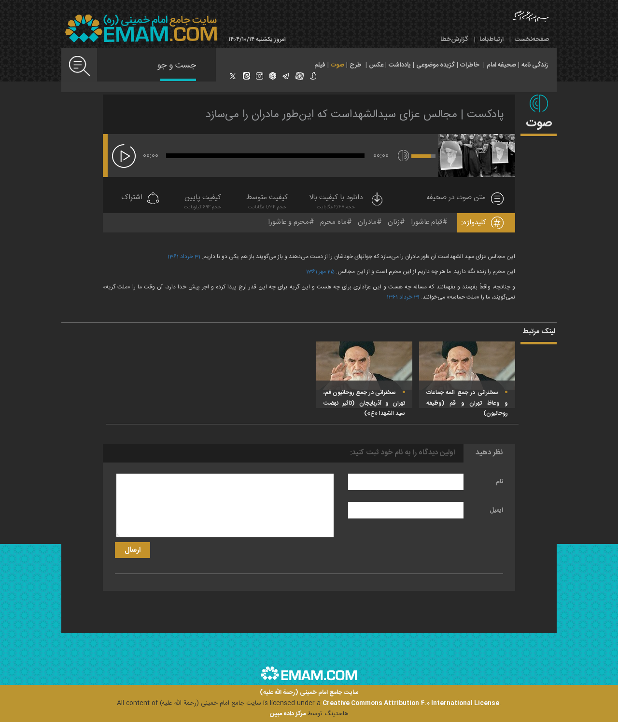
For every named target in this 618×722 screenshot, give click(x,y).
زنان (394, 222)
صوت (337, 65)
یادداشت (400, 65)
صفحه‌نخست (532, 39)
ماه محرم (333, 222)
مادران (367, 222)
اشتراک (131, 198)
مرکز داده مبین (288, 713)
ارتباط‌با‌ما (491, 39)
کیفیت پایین (202, 202)
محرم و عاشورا (288, 222)
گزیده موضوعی (435, 65)
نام (499, 482)
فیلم (319, 65)
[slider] (265, 155)
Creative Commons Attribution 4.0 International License (411, 703)
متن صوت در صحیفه (456, 198)
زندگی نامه (534, 65)
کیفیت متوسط (267, 202)
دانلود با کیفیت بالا (346, 202)
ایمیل (496, 510)
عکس (376, 65)
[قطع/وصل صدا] (403, 155)
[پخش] (124, 156)
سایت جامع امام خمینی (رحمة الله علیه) (309, 693)
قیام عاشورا (426, 222)
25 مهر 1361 (320, 271)
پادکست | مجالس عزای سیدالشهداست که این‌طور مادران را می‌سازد (355, 115)
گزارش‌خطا (454, 39)
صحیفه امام (501, 65)
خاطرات (469, 65)
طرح (356, 65)
